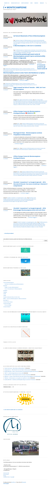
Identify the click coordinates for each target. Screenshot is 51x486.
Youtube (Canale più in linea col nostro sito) (11, 297)
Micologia (20, 69)
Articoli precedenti (8, 233)
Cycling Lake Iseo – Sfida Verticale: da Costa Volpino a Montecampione (17, 369)
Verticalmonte (6, 71)
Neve (42, 225)
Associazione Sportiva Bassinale (38, 40)
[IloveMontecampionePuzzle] (25, 321)
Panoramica (18, 226)
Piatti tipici (27, 42)
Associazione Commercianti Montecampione (23, 199)
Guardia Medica (30, 174)
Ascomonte (24, 148)
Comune (24, 124)
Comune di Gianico (6, 306)
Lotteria (43, 224)
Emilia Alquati (29, 224)
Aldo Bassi (17, 40)
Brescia (21, 124)
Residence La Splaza (30, 226)
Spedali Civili (24, 175)
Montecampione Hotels (24, 225)
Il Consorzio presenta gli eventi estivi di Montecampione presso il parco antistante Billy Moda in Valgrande (29, 56)
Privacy (4, 475)
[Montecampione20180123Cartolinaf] (25, 275)
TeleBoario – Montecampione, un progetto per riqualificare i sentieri (17, 378)
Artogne (21, 40)
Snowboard (20, 104)
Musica (44, 41)
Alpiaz (41, 99)
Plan (30, 42)
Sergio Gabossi (20, 201)
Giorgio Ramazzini (23, 174)
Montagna (32, 41)
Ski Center (43, 103)
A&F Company (37, 99)
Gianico (26, 102)
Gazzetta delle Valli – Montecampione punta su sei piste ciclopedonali (17, 374)
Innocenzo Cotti (24, 200)
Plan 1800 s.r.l (5, 300)
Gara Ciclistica (26, 41)
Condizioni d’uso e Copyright (8, 476)
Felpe (36, 224)
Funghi (16, 69)
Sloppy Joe (15, 104)
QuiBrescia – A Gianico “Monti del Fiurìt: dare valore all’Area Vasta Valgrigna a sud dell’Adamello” (22, 376)
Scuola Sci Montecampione (36, 103)
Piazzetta (23, 226)
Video (33, 126)
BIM (32, 199)
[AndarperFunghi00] (25, 361)
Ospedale (30, 149)
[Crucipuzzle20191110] (25, 337)
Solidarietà (19, 175)
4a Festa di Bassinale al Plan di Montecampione (29, 36)
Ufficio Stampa (23, 126)
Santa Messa (44, 42)
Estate (11, 69)
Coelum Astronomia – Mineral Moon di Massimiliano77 (14, 368)
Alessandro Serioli (32, 197)
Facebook (5, 285)
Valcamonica (24, 104)
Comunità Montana (30, 124)
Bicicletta (15, 41)
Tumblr (4, 293)
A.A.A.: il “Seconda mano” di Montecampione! (13, 288)
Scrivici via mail (6, 473)
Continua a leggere (24, 80)
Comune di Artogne (7, 303)
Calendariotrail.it (27, 50)
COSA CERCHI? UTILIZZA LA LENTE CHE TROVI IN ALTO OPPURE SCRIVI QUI (17, 239)
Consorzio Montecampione (41, 50)
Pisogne (19, 103)
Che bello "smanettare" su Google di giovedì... (15, 197)
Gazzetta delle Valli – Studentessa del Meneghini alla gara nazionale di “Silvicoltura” (20, 379)
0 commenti (5, 38)
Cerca (46, 240)
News (18, 99)
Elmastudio (24, 482)
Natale (39, 225)
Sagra (40, 42)
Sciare (30, 103)
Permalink (15, 44)
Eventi (22, 41)
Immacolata (39, 224)
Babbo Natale (32, 223)
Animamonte (7, 68)
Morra (42, 41)
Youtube (33, 104)
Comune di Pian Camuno (8, 301)
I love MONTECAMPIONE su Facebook (12, 409)
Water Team (30, 104)
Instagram (5, 290)
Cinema (20, 68)
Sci (36, 69)
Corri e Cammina (16, 51)
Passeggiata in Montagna (20, 42)
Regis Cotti (15, 201)
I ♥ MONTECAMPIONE (14, 7)
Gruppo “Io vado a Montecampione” (12, 287)
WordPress (13, 482)
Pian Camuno (18, 126)
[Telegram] (25, 262)
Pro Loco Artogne (35, 42)
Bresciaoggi (38, 223)
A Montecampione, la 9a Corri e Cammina (27, 45)
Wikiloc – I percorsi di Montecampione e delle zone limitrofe (14, 298)
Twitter (4, 295)
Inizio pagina (6, 483)
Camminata (33, 50)
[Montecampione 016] (25, 455)
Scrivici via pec (6, 474)
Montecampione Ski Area (7, 201)
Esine (21, 149)
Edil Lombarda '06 (19, 102)
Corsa (21, 51)
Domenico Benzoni (23, 224)
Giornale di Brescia (16, 200)
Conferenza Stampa (26, 68)
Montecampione (37, 41)
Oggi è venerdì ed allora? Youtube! (26, 99)
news (14, 42)
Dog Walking (25, 51)
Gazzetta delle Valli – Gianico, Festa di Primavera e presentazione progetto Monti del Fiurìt (21, 371)
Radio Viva (25, 103)
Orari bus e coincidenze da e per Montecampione (14, 284)
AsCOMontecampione (27, 40)
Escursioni (19, 41)
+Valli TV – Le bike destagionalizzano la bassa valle (13, 373)
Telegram (5, 292)
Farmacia (17, 174)
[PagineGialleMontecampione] (25, 404)
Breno (35, 199)
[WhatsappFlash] (25, 252)
